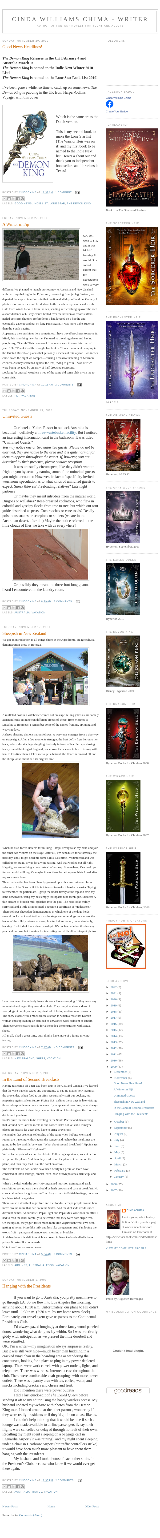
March (118, 1164)
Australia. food (41, 1265)
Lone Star (57, 203)
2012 (114, 1048)
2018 (114, 1011)
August (119, 1134)
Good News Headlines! (22, 46)
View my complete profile (126, 1248)
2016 (114, 1023)
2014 (114, 1036)
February (120, 1170)
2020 (114, 999)
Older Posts (92, 1506)
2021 (114, 993)
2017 (114, 1017)
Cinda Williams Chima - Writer (80, 19)
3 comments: (64, 601)
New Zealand (24, 1058)
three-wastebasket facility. (57, 432)
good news (23, 203)
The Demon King (79, 203)
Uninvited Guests (17, 416)
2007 (114, 1190)
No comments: (65, 1047)
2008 (114, 1184)
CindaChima (135, 1210)
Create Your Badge (117, 111)
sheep (40, 1058)
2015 (114, 1030)
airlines (20, 1265)
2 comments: (65, 384)
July (117, 1140)
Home (51, 1506)
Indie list (41, 203)
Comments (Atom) (30, 1515)
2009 (114, 1066)
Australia (22, 612)
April (118, 1158)
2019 (114, 1005)
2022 (114, 987)
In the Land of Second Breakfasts (31, 1079)
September (121, 1127)
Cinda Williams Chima (118, 97)
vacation (28, 395)
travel (37, 1491)
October (119, 1121)
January (119, 1176)
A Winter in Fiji (15, 224)
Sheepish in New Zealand (24, 633)
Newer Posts (10, 1506)
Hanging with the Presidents (26, 1286)
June (117, 1146)
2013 (114, 1042)
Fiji (17, 395)
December (121, 1071)
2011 (114, 1054)
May (117, 1152)
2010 (114, 1060)
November (121, 1078)
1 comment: (64, 192)
